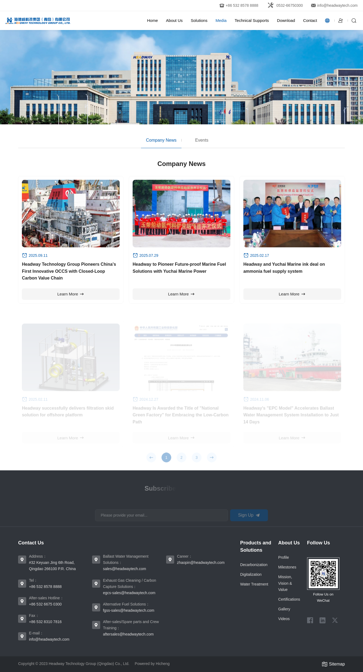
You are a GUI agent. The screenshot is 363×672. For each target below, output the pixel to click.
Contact (310, 20)
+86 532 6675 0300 (45, 604)
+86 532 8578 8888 (45, 586)
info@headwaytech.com (49, 639)
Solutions (199, 20)
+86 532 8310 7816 (45, 622)
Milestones (287, 567)
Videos (284, 619)
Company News (161, 140)
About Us (174, 20)
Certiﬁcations (289, 599)
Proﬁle (283, 557)
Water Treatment (254, 584)
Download (286, 20)
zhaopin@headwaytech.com (200, 562)
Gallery (284, 609)
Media (221, 20)
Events (202, 140)
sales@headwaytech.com (124, 569)
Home (152, 20)
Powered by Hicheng (152, 663)
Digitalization (250, 574)
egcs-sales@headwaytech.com (129, 593)
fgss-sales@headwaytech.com (128, 610)
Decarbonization (253, 565)
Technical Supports (252, 20)
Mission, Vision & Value (285, 583)
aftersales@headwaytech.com (128, 634)
